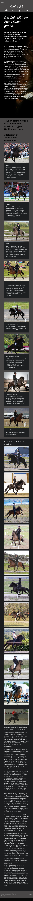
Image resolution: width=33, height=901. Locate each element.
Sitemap (14, 894)
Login (30, 894)
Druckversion (6, 894)
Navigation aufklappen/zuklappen (16, 2)
